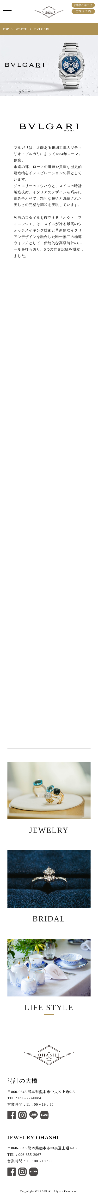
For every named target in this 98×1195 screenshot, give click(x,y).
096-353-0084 (29, 1098)
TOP (6, 29)
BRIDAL (49, 886)
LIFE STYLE (49, 975)
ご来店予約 (83, 11)
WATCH (22, 29)
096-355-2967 (29, 1154)
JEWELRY (49, 798)
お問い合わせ (83, 5)
